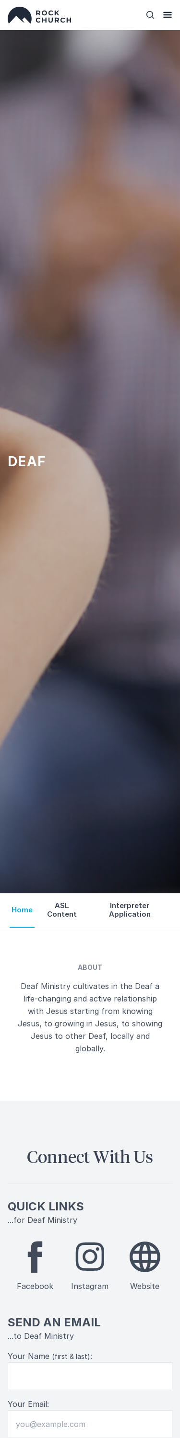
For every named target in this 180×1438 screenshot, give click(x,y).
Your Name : (50, 1356)
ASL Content (62, 910)
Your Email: (28, 1404)
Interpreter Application (130, 910)
